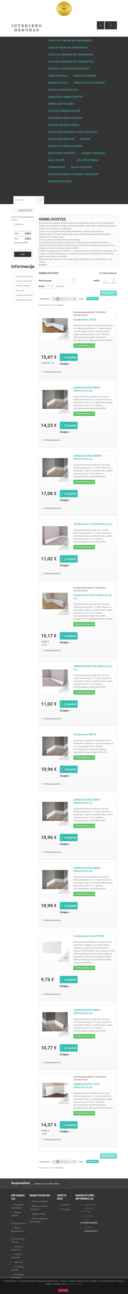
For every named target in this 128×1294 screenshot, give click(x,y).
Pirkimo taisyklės (23, 286)
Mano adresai (39, 1214)
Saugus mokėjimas (24, 295)
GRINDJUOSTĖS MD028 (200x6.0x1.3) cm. (86, 869)
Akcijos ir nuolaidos (24, 276)
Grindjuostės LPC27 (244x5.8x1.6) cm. (92, 596)
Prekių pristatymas (24, 281)
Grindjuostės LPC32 (84, 319)
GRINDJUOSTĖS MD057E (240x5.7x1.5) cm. (87, 457)
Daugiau (43, 265)
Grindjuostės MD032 (84, 734)
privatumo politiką (74, 1284)
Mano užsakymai (40, 1201)
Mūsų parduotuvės (24, 300)
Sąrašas (114, 281)
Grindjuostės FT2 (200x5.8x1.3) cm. (93, 524)
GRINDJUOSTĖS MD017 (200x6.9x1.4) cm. (86, 1011)
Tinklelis (106, 281)
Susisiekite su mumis (18, 1240)
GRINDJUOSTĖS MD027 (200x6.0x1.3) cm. (86, 801)
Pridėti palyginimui (52, 372)
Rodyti (41, 286)
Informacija (22, 266)
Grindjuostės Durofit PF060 (88, 936)
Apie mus (20, 290)
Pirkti (23, 254)
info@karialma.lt (91, 1231)
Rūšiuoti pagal (45, 281)
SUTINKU (63, 1290)
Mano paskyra (40, 1195)
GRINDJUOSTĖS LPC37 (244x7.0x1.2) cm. (86, 1086)
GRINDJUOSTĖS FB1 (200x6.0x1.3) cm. (92, 668)
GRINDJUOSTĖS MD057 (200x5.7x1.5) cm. (86, 389)
